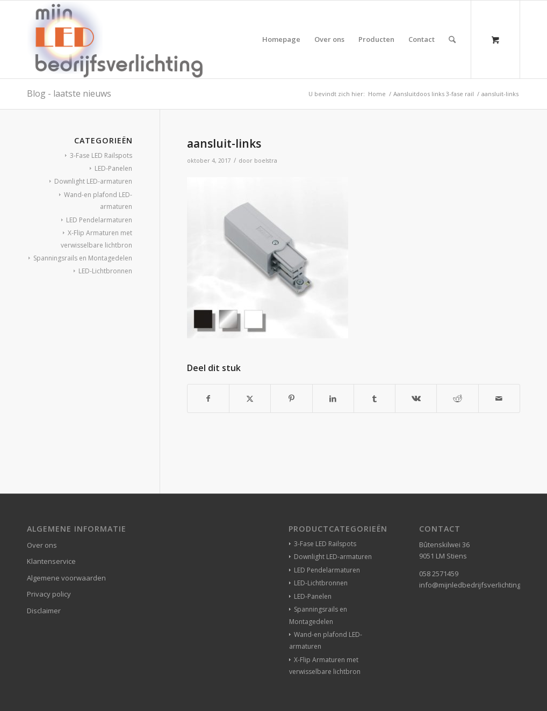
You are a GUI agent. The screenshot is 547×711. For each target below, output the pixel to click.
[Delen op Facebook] (208, 398)
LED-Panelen (113, 168)
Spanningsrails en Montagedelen (82, 258)
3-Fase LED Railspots (101, 155)
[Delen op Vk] (415, 398)
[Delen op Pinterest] (291, 398)
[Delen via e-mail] (499, 398)
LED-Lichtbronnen (105, 270)
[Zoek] (452, 39)
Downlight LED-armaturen (93, 181)
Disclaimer (44, 610)
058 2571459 (438, 573)
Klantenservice (51, 561)
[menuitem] (281, 39)
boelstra (265, 160)
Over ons (42, 545)
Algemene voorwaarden (66, 578)
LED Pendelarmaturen (99, 219)
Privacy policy (49, 594)
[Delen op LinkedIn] (333, 398)
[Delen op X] (249, 398)
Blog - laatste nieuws (69, 93)
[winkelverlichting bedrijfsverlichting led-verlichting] (115, 39)
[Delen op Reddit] (457, 398)
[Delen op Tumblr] (374, 398)
